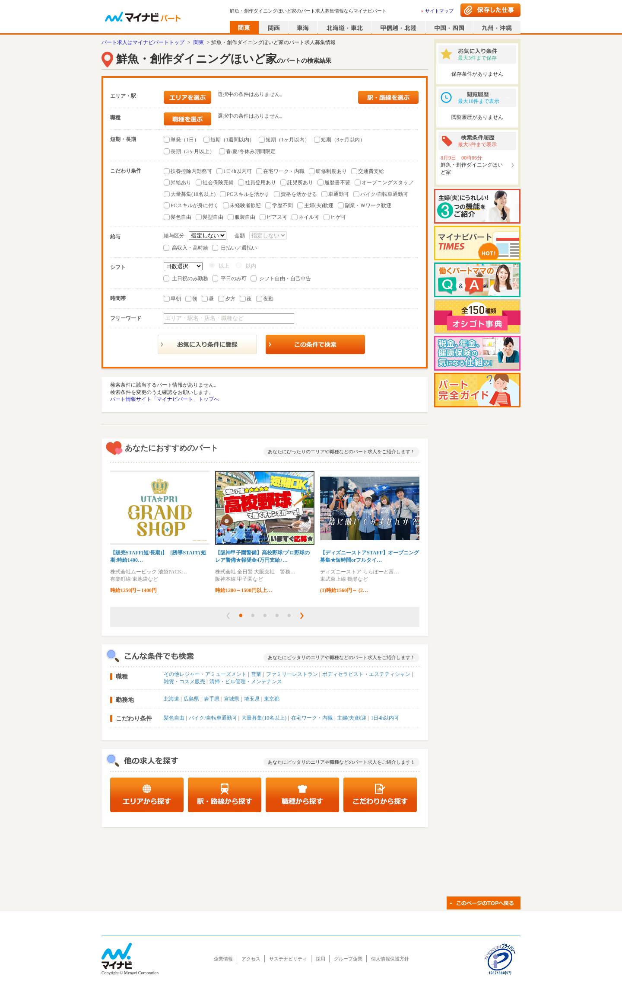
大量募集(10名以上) (193, 194)
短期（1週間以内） (232, 140)
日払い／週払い (239, 248)
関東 (199, 42)
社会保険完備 (218, 182)
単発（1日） (185, 140)
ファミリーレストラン (292, 674)
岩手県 (211, 699)
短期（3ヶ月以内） (343, 140)
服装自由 (245, 217)
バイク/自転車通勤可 (384, 194)
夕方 (230, 299)
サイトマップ (439, 10)
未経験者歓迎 (245, 205)
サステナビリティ (288, 958)
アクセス (250, 958)
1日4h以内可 (237, 171)
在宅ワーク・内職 (284, 171)
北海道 (171, 699)
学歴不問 (282, 205)
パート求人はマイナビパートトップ (143, 42)
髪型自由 (213, 217)
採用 (320, 958)
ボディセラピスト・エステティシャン (366, 674)
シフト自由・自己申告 (285, 278)
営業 (256, 674)
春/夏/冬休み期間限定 (251, 151)
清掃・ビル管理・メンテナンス (245, 682)
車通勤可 (338, 194)
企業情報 (223, 958)
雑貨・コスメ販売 (184, 682)
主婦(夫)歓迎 (318, 205)
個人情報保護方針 (390, 958)
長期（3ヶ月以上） (193, 151)
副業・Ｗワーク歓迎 (368, 205)
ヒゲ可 (338, 217)
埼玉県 (252, 699)
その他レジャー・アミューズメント (205, 674)
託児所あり (300, 182)
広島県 (191, 699)
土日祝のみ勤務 (190, 278)
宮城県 (231, 699)
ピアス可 (277, 217)
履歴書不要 (337, 182)
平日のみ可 (234, 278)
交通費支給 (371, 171)
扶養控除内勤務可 (191, 171)
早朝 (176, 299)
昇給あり (181, 182)
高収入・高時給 (190, 248)
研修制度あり (331, 171)
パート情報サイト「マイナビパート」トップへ (164, 399)
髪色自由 (181, 217)
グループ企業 (348, 958)
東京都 (271, 699)
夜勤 (268, 299)
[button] (228, 616)
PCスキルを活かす (248, 194)
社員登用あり (260, 182)
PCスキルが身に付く (195, 205)
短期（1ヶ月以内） (288, 140)
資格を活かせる (299, 194)
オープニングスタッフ (387, 182)
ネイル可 (308, 217)
